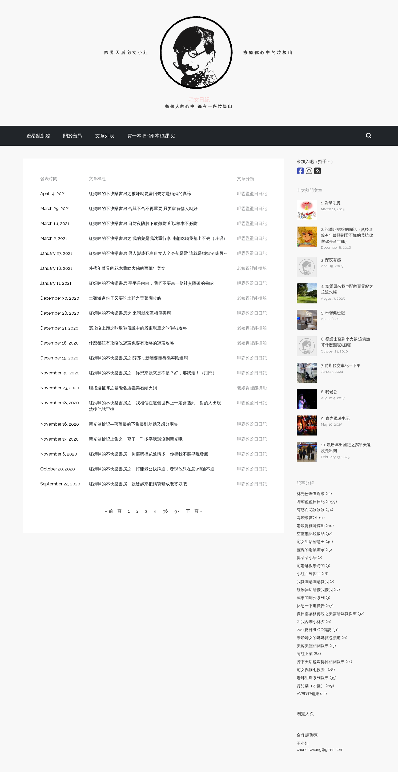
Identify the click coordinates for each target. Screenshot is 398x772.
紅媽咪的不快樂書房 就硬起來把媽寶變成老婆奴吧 (138, 483)
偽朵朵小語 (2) (309, 557)
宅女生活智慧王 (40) (315, 541)
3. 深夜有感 (331, 260)
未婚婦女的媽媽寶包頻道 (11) (322, 637)
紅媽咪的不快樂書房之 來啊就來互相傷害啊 (130, 313)
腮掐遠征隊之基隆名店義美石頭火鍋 (123, 387)
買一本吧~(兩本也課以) (151, 135)
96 (165, 511)
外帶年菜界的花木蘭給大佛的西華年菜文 (127, 268)
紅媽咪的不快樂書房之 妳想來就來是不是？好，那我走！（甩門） (153, 372)
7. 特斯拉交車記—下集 (340, 365)
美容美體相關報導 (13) (316, 645)
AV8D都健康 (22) (312, 693)
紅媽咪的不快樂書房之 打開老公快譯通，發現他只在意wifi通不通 (152, 469)
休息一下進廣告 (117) (315, 605)
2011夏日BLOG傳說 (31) (318, 629)
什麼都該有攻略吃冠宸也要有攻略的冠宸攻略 (131, 343)
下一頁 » (194, 511)
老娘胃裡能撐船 (252, 268)
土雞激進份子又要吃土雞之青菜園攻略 (125, 298)
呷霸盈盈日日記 (252, 193)
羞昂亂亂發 (38, 135)
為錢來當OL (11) (311, 517)
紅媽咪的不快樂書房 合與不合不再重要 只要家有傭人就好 (143, 208)
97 (176, 511)
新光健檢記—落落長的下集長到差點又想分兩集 (133, 424)
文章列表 (104, 135)
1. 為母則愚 (330, 203)
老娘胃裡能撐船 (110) (315, 525)
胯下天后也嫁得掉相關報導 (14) (324, 661)
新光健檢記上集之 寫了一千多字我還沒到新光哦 (136, 439)
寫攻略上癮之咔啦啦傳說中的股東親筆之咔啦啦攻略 (138, 328)
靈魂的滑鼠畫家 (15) (314, 549)
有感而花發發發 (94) (315, 509)
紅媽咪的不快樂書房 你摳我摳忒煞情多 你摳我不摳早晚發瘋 (148, 454)
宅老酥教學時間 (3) (313, 565)
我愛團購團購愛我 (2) (315, 581)
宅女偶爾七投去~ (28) (316, 669)
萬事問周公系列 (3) (313, 597)
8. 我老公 (329, 392)
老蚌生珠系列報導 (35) (316, 677)
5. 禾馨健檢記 (333, 312)
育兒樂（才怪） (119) (315, 685)
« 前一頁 (113, 511)
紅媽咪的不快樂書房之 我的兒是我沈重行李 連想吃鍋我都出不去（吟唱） (158, 238)
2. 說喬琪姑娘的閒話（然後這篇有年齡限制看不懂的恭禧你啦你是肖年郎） (347, 235)
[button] (368, 135)
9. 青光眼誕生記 (335, 418)
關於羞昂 (72, 135)
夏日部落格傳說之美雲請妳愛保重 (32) (330, 613)
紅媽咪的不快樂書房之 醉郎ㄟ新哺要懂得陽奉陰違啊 (138, 358)
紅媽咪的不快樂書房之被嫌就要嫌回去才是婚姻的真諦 (140, 193)
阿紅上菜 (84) (309, 653)
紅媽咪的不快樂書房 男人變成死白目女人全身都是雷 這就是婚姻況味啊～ (158, 253)
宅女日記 (199, 99)
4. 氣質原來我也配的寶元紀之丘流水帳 (347, 289)
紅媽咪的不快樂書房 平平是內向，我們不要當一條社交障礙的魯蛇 (151, 283)
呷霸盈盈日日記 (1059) (317, 501)
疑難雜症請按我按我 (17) (318, 589)
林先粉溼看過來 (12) (314, 493)
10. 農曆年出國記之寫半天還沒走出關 (346, 447)
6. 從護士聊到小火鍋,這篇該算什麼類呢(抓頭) (345, 342)
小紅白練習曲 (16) (312, 573)
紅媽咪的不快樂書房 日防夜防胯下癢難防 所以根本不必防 (143, 223)
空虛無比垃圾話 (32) (314, 533)
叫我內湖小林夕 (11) (314, 621)
